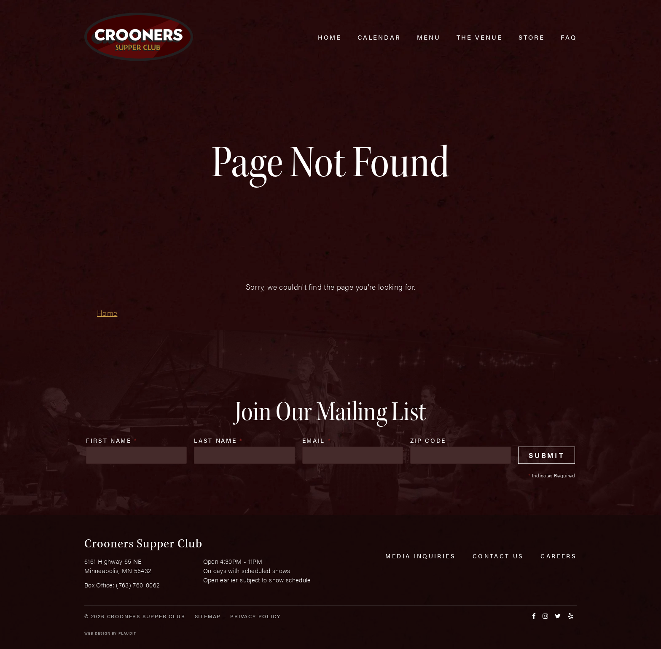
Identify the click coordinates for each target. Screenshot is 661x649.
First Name (112, 440)
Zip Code (428, 440)
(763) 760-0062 (138, 584)
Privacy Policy (255, 616)
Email (317, 440)
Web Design (97, 633)
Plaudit (127, 633)
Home (107, 312)
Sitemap (208, 616)
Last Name (218, 440)
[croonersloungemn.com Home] (138, 37)
